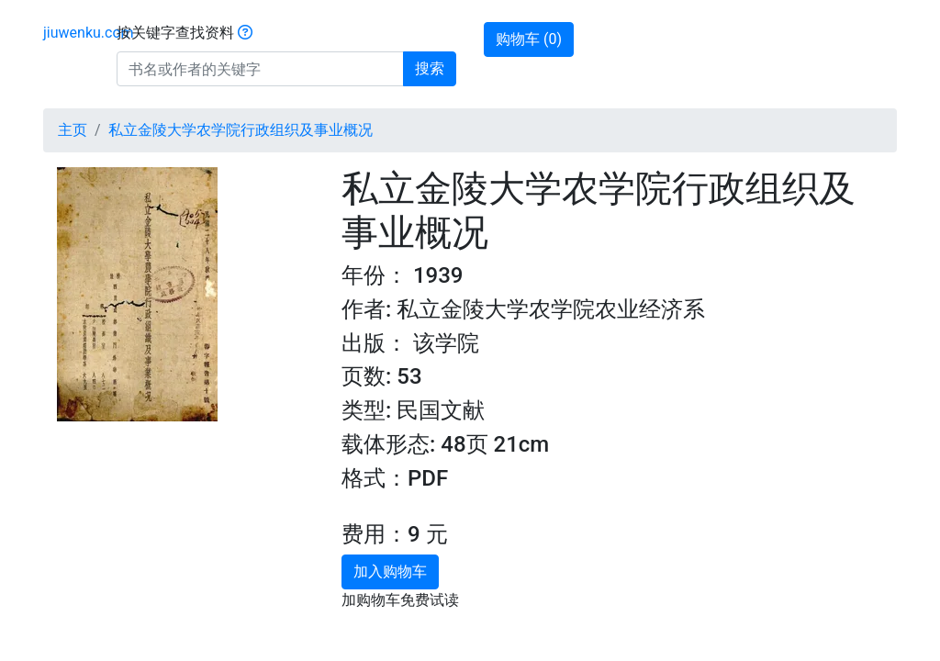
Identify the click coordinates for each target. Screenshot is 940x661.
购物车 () (529, 39)
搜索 (429, 68)
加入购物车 (390, 571)
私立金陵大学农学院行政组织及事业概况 (240, 130)
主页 (72, 130)
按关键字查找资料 (184, 32)
